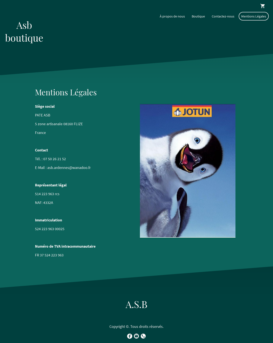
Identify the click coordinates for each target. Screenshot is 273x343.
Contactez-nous (223, 16)
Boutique (198, 16)
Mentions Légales (253, 16)
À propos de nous (172, 16)
